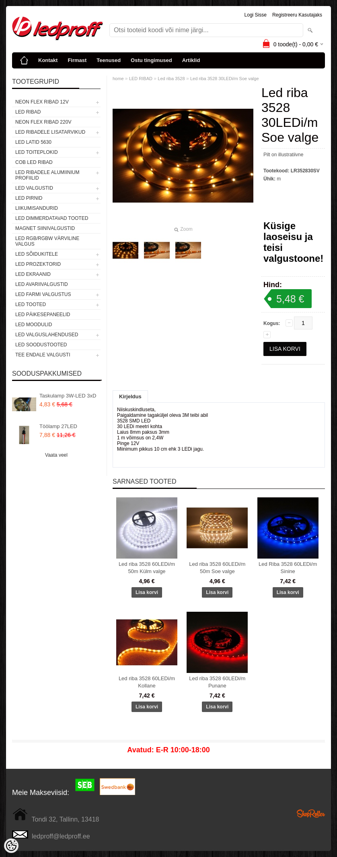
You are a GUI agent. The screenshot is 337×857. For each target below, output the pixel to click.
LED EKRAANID (33, 274)
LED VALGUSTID (34, 188)
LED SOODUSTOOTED (41, 345)
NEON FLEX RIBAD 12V (42, 102)
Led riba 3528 (171, 78)
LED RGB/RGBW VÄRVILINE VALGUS (47, 241)
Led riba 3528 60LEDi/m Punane (217, 682)
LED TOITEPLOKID (36, 152)
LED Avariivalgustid (41, 284)
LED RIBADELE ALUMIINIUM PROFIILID (47, 175)
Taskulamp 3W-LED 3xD (67, 396)
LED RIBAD (28, 112)
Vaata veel (56, 455)
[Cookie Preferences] (11, 845)
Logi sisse (256, 15)
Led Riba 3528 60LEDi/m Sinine (288, 567)
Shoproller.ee (311, 813)
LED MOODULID (33, 324)
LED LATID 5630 (33, 142)
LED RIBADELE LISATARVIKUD (50, 132)
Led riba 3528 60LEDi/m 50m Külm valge (147, 567)
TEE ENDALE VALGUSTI (42, 355)
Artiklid (191, 60)
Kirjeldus (130, 396)
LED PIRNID (28, 198)
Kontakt (48, 60)
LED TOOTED (30, 304)
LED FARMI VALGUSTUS (43, 294)
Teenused (109, 60)
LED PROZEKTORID (38, 264)
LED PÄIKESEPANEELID (42, 314)
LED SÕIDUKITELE (36, 254)
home (118, 78)
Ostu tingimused (151, 60)
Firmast (77, 60)
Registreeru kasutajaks (297, 15)
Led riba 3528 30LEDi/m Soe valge (224, 78)
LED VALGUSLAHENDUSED (46, 334)
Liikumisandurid (36, 208)
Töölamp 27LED (58, 426)
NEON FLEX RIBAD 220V (43, 122)
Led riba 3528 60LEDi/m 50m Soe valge (217, 567)
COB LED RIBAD (34, 162)
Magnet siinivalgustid (45, 228)
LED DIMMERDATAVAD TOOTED (51, 218)
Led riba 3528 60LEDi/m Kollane (147, 682)
